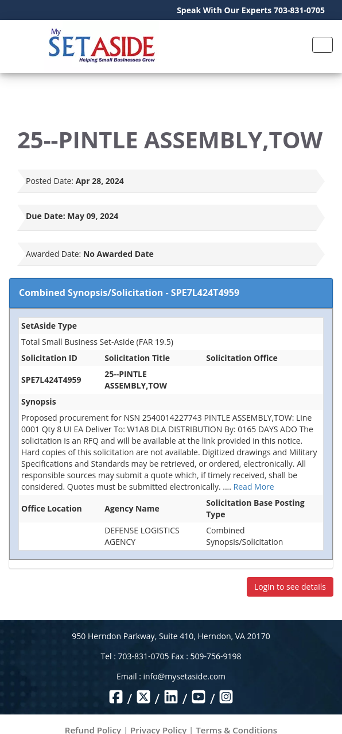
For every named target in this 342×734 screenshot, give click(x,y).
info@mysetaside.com (184, 676)
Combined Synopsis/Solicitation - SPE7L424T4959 (129, 292)
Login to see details (290, 586)
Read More (254, 486)
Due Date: (45, 215)
